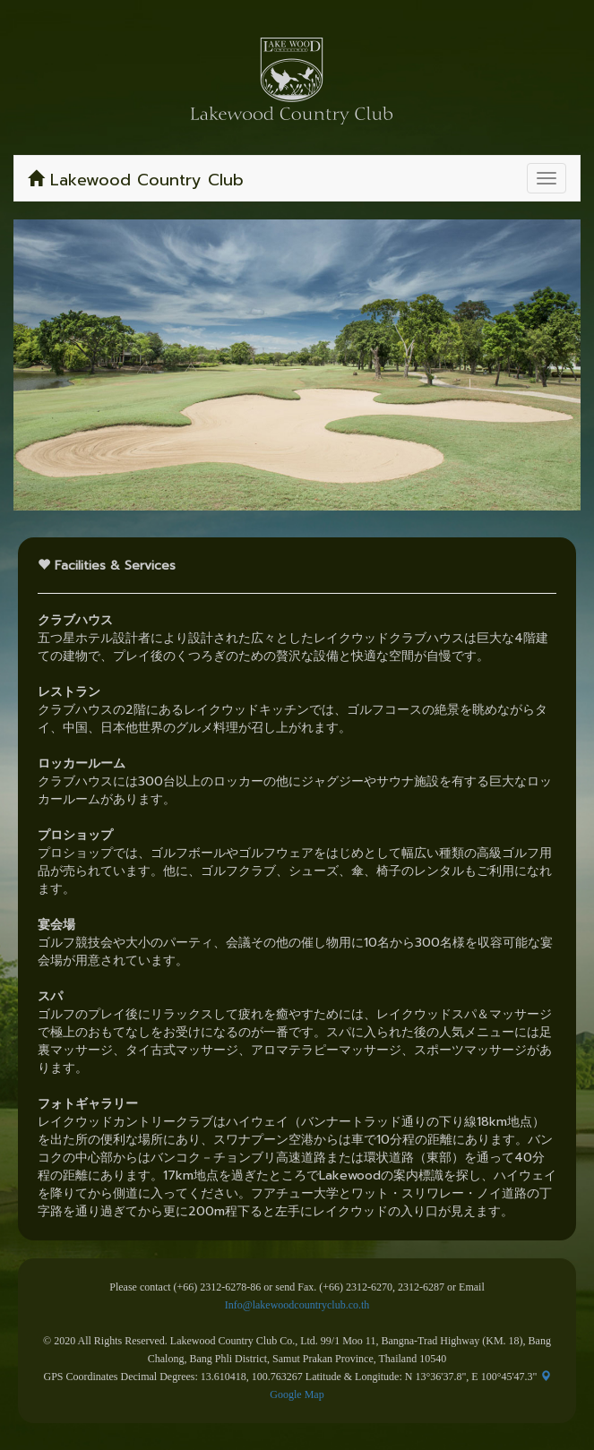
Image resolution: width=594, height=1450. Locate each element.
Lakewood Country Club (136, 180)
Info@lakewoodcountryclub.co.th (297, 1305)
